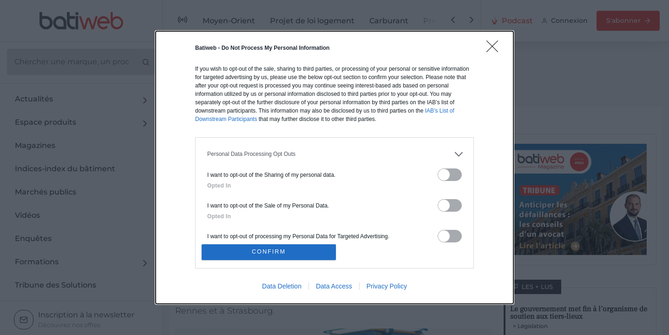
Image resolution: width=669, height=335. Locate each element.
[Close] (495, 47)
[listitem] (334, 152)
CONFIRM (270, 251)
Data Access (334, 288)
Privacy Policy (387, 288)
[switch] (450, 173)
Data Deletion (282, 288)
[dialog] (334, 167)
